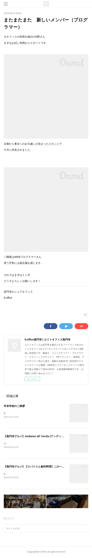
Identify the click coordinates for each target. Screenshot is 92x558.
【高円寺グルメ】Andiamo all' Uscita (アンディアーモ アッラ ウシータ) (47, 436)
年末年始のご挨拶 (14, 405)
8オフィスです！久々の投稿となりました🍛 (26, 474)
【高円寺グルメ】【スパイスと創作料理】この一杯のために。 (41, 466)
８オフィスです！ (13, 443)
